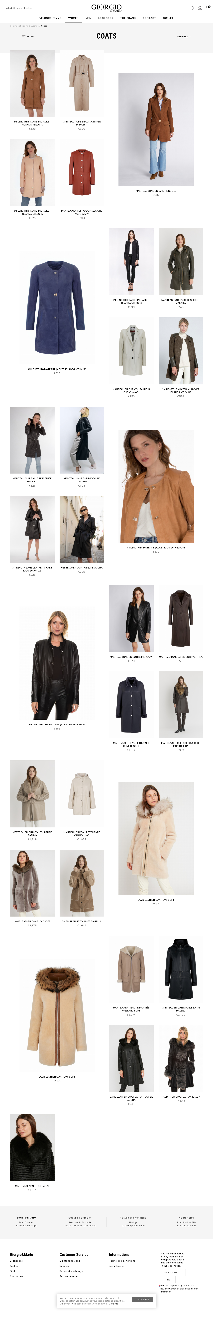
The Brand (128, 18)
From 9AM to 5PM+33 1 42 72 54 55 (186, 1224)
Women (73, 18)
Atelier (14, 1265)
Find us (14, 1271)
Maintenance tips (70, 1260)
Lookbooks (16, 1260)
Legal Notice (116, 1265)
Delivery (65, 1265)
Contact (149, 18)
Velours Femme (50, 18)
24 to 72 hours (27, 1222)
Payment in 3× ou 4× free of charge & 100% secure (80, 1224)
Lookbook (105, 18)
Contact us (16, 1276)
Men (88, 18)
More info (113, 1303)
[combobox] (12, 8)
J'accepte (142, 1299)
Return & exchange (133, 1217)
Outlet (168, 18)
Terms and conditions (122, 1260)
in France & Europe (26, 1225)
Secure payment (79, 1217)
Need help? (186, 1217)
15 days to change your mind (133, 1224)
